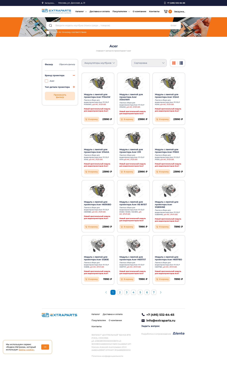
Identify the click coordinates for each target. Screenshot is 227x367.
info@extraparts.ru (160, 321)
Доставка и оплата (99, 12)
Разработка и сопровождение (162, 334)
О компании (138, 12)
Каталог (79, 12)
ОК (45, 347)
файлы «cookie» (27, 349)
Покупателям (119, 12)
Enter (173, 27)
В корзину (93, 121)
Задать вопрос (150, 327)
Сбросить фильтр (67, 66)
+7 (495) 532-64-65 (160, 314)
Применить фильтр (60, 98)
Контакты (153, 12)
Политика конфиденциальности (107, 356)
